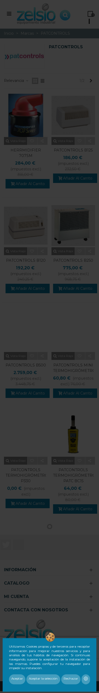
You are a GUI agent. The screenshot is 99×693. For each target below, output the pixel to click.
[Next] (91, 81)
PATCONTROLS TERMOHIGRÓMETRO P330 (26, 475)
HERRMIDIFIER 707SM (26, 153)
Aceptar (17, 678)
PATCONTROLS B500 (26, 365)
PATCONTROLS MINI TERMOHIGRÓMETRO (73, 368)
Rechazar (71, 678)
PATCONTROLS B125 (73, 150)
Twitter (6, 544)
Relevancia (16, 80)
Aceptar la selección (43, 678)
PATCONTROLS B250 (73, 260)
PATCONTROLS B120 (26, 260)
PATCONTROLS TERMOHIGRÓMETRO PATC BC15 (73, 475)
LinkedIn (18, 544)
